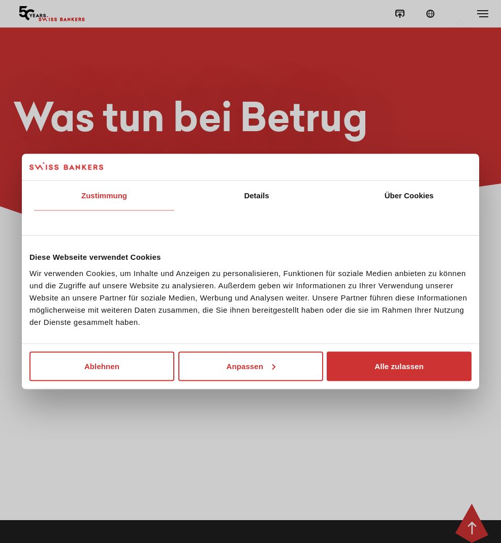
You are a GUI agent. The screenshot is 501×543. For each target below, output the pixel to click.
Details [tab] (256, 195)
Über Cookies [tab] (409, 195)
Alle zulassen (398, 365)
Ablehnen (101, 365)
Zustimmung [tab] (104, 195)
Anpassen (251, 365)
